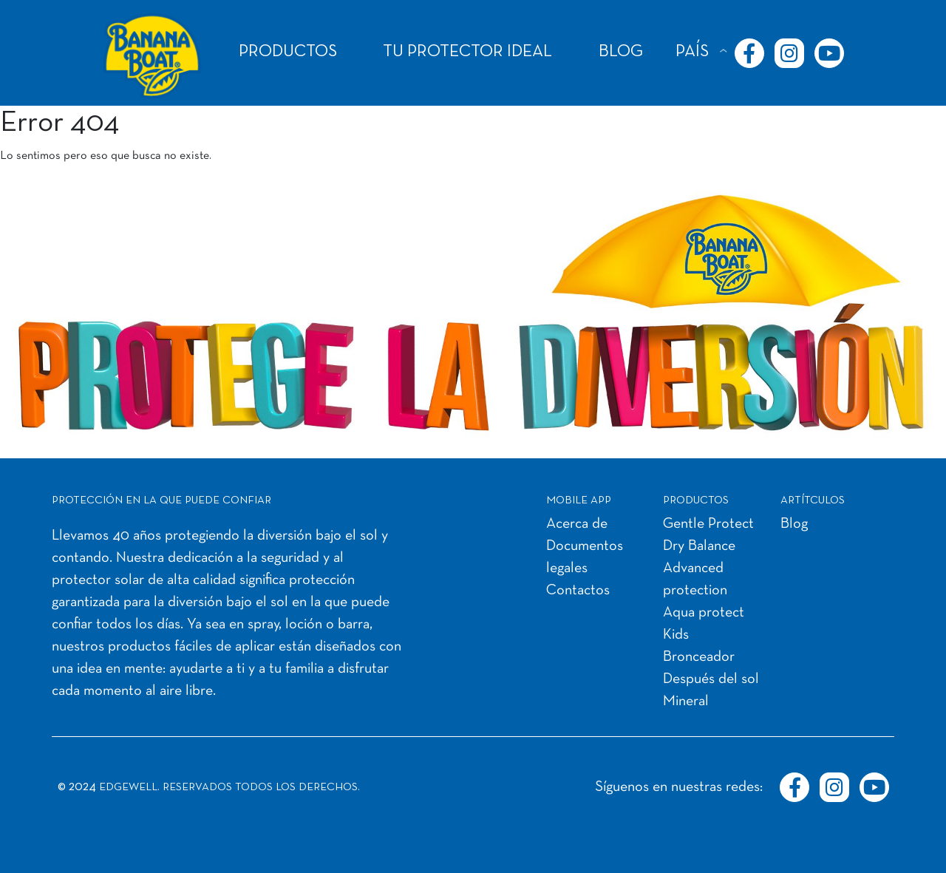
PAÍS (692, 52)
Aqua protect (703, 612)
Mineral (686, 701)
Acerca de (577, 524)
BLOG (621, 52)
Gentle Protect (708, 524)
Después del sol (711, 679)
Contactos (578, 590)
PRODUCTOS (288, 52)
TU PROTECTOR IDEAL (467, 52)
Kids (676, 635)
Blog (794, 524)
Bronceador (699, 657)
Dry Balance (699, 546)
